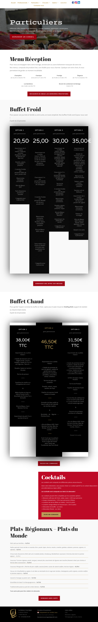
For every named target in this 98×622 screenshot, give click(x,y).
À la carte (45, 3)
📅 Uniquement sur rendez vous (47, 612)
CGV (66, 612)
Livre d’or (64, 3)
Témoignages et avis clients (73, 617)
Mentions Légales (70, 615)
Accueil (13, 3)
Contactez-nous (39, 6)
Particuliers (35, 3)
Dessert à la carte (75, 435)
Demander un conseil (24, 37)
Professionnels (22, 3)
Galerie (54, 3)
